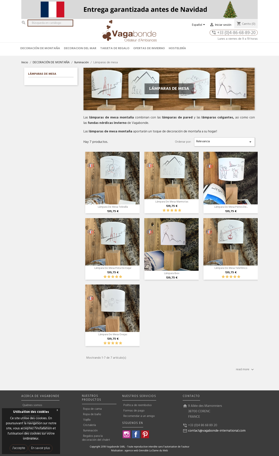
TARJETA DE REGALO (114, 48)
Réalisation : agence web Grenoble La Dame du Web (139, 451)
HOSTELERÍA (177, 48)
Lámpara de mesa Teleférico (230, 268)
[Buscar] (50, 23)
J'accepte (18, 448)
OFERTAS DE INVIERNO (149, 48)
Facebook (136, 434)
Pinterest (145, 434)
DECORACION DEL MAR (80, 48)
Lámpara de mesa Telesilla (113, 207)
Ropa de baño (92, 414)
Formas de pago (134, 410)
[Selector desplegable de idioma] (199, 25)
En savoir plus (40, 448)
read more (245, 369)
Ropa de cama (92, 408)
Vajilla (86, 419)
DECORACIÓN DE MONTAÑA (40, 48)
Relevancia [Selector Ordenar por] (224, 141)
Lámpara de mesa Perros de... (231, 207)
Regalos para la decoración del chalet (96, 438)
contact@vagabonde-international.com (216, 431)
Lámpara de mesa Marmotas (171, 202)
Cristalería (89, 425)
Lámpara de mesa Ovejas (112, 334)
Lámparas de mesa (42, 74)
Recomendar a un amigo (139, 416)
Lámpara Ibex (171, 273)
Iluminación (90, 430)
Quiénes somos (32, 405)
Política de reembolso (137, 405)
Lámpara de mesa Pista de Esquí (112, 268)
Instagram (126, 434)
